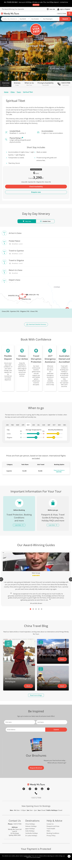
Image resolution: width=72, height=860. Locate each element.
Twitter (30, 789)
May (28, 425)
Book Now (36, 5)
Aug (43, 425)
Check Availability (36, 186)
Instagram (36, 789)
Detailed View (45, 221)
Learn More (22, 137)
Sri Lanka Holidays (31, 835)
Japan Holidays (30, 828)
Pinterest (48, 789)
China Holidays (30, 824)
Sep (49, 425)
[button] (69, 14)
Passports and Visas (53, 826)
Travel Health (51, 828)
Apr (23, 425)
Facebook (24, 789)
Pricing (45, 84)
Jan (7, 425)
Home (6, 92)
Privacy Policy (51, 835)
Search (65, 19)
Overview (6, 84)
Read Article (28, 686)
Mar (17, 425)
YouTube (42, 789)
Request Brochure (36, 768)
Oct (54, 425)
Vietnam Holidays (31, 826)
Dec (64, 425)
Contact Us (15, 820)
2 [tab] (33, 609)
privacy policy (27, 856)
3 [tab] (36, 609)
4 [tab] (38, 609)
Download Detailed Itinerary (36, 324)
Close (69, 856)
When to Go (29, 84)
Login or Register (63, 9)
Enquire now (36, 192)
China (13, 92)
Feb (12, 425)
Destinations (32, 820)
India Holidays (29, 831)
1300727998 (61, 13)
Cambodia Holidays (31, 833)
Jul (38, 425)
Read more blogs (36, 695)
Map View (27, 221)
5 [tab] (41, 609)
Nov (59, 425)
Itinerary (17, 84)
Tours (19, 92)
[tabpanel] (36, 578)
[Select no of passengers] (50, 19)
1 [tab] (30, 609)
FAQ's (48, 831)
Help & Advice (54, 820)
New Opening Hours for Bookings (36, 806)
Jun (33, 425)
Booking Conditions (53, 833)
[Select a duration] (36, 19)
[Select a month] (24, 19)
